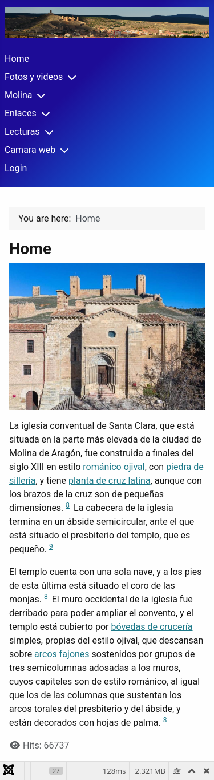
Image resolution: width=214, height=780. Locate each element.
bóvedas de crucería (151, 626)
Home (17, 58)
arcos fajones (62, 654)
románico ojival (113, 466)
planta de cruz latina (109, 480)
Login (16, 168)
